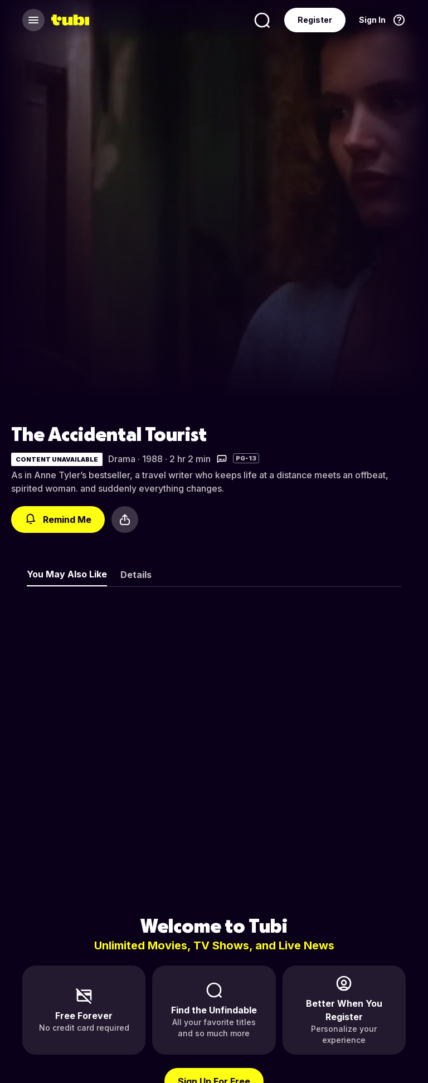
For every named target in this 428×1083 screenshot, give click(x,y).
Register (315, 19)
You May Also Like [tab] (67, 574)
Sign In (372, 19)
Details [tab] (136, 574)
